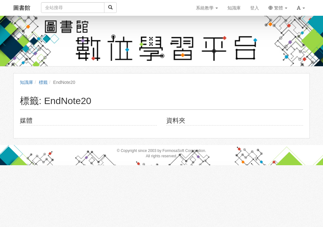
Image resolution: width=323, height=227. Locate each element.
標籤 (43, 82)
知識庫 (26, 82)
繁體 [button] (277, 7)
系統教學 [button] (207, 7)
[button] (301, 8)
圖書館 (21, 8)
